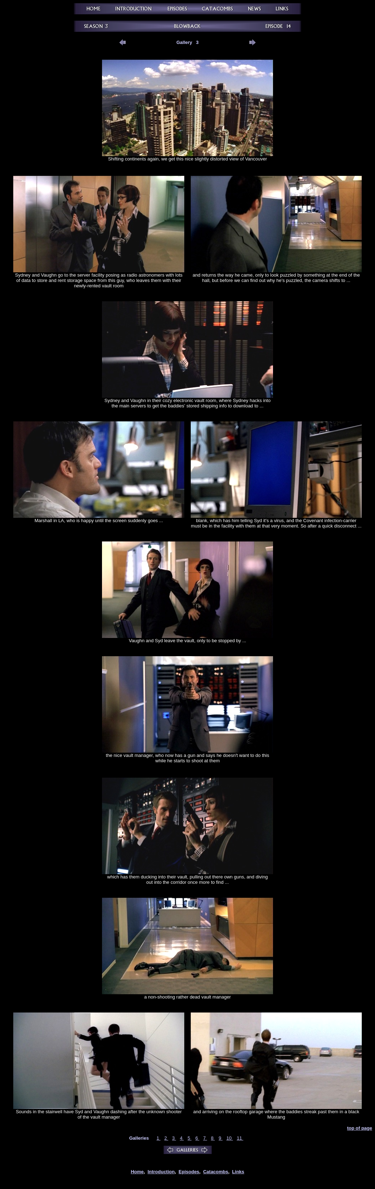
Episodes (189, 1171)
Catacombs (215, 1171)
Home (137, 1171)
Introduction (161, 1171)
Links (238, 1171)
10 (230, 1138)
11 (240, 1138)
